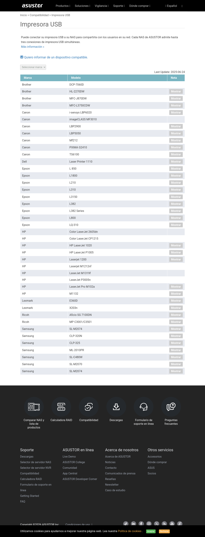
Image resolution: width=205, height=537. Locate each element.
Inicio (23, 15)
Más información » (32, 46)
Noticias (110, 462)
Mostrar (176, 91)
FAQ (22, 501)
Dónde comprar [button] (139, 6)
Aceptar (151, 531)
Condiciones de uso (78, 524)
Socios (152, 473)
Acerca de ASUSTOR (118, 456)
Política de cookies (130, 531)
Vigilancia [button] (102, 6)
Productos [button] (63, 6)
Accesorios (155, 456)
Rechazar (164, 531)
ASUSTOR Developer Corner (80, 479)
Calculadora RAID (31, 479)
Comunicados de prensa (120, 473)
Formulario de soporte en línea (36, 487)
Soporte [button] (119, 6)
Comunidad (70, 467)
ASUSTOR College (74, 462)
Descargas (26, 456)
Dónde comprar (157, 462)
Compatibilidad (39, 15)
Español (171, 6)
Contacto (111, 467)
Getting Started (29, 496)
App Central (70, 473)
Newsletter (112, 484)
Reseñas (110, 479)
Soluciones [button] (82, 6)
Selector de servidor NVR (35, 467)
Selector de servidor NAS (35, 462)
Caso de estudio (115, 490)
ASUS (151, 467)
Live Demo (69, 456)
